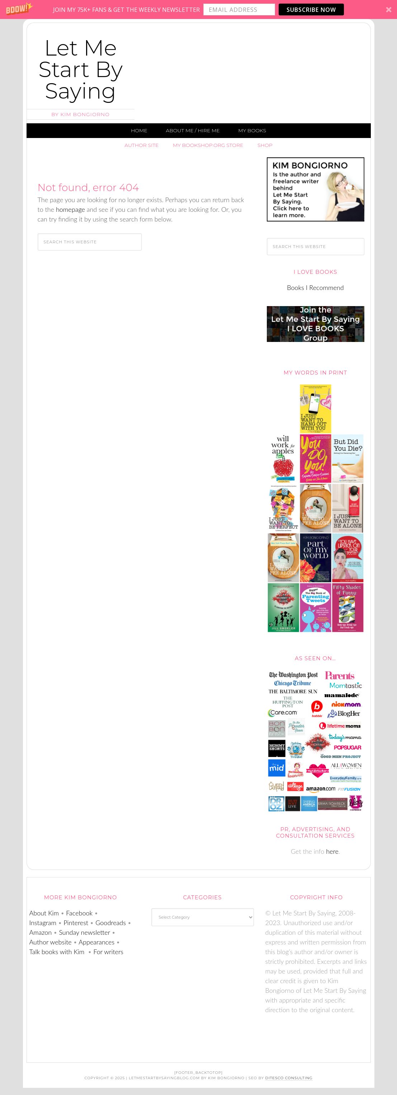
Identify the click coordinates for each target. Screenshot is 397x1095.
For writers (107, 952)
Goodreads (110, 923)
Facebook (79, 913)
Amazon (40, 932)
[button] (198, 9)
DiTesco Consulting (289, 1078)
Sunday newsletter (84, 932)
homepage (70, 209)
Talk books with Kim (57, 952)
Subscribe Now (311, 10)
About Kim (44, 913)
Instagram (43, 923)
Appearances (96, 942)
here (332, 851)
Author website (50, 942)
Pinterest (75, 923)
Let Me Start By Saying (80, 69)
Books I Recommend (315, 287)
